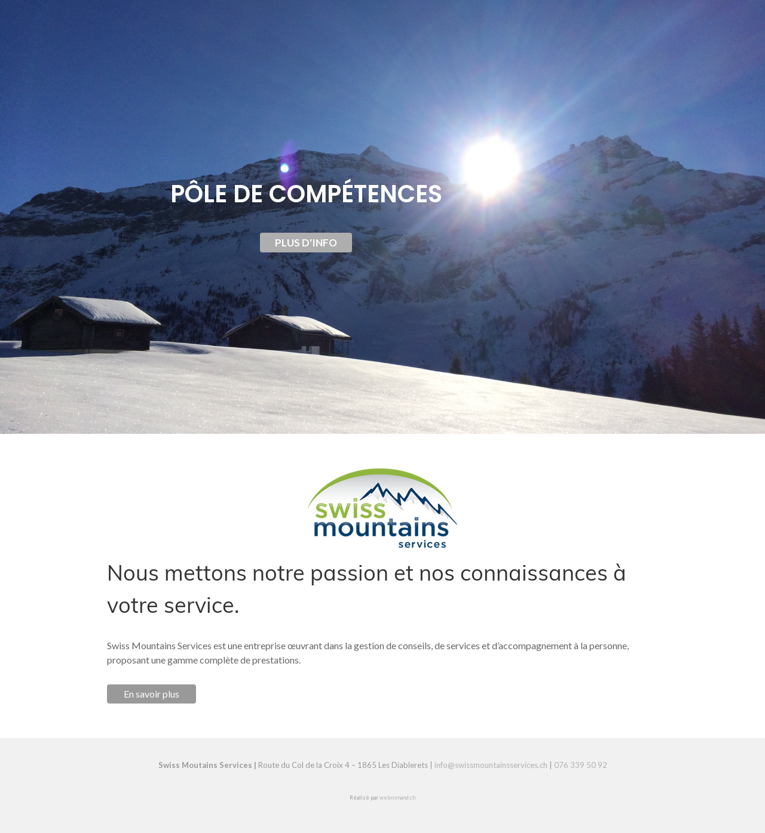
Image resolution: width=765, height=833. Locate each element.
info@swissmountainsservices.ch (490, 765)
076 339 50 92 (580, 765)
